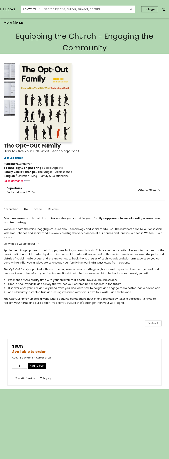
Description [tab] (11, 209)
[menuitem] (8, 22)
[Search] (131, 9)
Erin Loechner (14, 158)
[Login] (149, 9)
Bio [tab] (26, 209)
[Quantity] (19, 366)
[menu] (84, 22)
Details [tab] (38, 209)
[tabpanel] (84, 266)
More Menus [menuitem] (135, 22)
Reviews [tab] (53, 209)
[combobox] (31, 9)
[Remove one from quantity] (14, 366)
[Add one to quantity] (24, 366)
